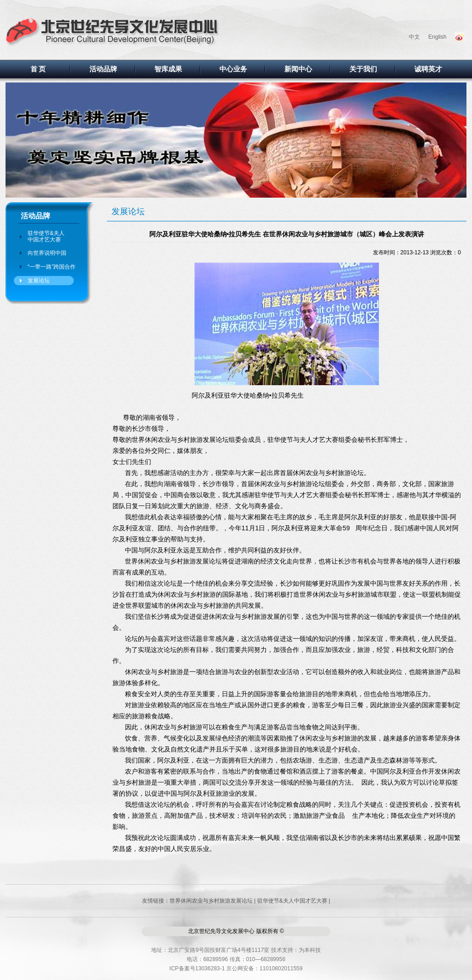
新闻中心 (298, 69)
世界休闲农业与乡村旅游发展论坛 (211, 901)
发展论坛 (39, 280)
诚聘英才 (428, 69)
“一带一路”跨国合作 (52, 267)
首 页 (38, 69)
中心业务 (233, 69)
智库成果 (168, 69)
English (437, 37)
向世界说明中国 (47, 253)
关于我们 (363, 69)
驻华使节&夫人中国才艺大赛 (46, 236)
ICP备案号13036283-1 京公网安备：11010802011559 (236, 968)
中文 (414, 37)
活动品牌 (103, 69)
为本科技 (310, 950)
